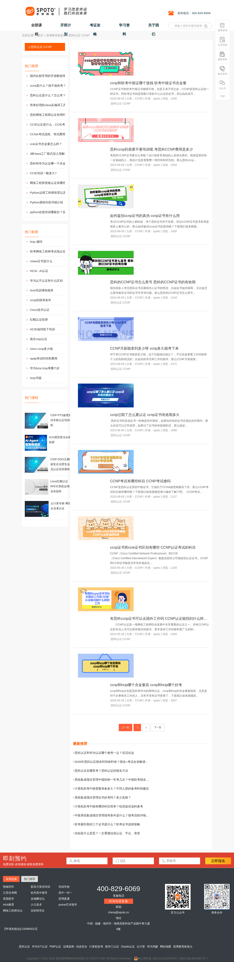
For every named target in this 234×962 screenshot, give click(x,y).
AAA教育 (8, 904)
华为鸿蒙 (152, 946)
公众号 (222, 85)
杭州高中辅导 (39, 892)
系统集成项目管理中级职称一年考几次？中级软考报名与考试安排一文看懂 (124, 779)
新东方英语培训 (40, 886)
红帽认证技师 (39, 319)
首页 (40, 35)
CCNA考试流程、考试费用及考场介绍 (52, 134)
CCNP (139, 98)
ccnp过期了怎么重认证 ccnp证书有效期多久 (145, 415)
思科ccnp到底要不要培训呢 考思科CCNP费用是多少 (151, 149)
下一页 (157, 727)
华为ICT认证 (40, 946)
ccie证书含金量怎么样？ (46, 144)
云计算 (141, 946)
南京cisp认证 (38, 339)
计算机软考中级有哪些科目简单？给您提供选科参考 (109, 806)
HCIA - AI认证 (39, 271)
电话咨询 (222, 70)
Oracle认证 (128, 946)
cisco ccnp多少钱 (41, 348)
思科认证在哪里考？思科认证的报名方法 (101, 770)
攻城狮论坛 (38, 898)
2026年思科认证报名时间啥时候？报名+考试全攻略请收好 (113, 761)
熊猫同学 (8, 886)
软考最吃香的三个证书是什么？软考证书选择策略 (107, 824)
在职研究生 (38, 910)
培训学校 (64, 886)
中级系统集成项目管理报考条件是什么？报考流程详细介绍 (113, 815)
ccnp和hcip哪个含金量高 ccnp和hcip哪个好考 (146, 685)
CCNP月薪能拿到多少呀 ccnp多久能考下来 (144, 348)
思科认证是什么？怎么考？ (48, 95)
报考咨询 (222, 27)
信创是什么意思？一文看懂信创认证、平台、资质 (107, 833)
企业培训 (222, 41)
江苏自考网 (10, 892)
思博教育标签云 (56, 35)
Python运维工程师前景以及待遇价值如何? (52, 192)
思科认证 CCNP (41, 46)
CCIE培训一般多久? (43, 173)
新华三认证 (112, 946)
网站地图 (165, 946)
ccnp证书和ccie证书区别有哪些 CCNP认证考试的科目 (153, 547)
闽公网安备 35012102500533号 (155, 958)
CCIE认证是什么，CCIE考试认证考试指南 (52, 124)
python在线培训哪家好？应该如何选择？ (52, 212)
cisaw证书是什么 (41, 261)
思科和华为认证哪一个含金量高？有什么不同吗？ (52, 163)
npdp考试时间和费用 (43, 358)
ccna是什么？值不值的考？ (48, 85)
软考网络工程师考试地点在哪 (49, 251)
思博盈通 (64, 898)
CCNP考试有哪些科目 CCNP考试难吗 (140, 481)
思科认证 (24, 946)
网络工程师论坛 (12, 910)
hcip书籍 (35, 378)
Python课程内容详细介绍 (46, 202)
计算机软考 (96, 946)
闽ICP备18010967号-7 (194, 958)
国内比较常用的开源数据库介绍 (51, 75)
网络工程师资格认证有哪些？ (49, 183)
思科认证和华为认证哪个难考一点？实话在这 (104, 752)
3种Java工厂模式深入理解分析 (50, 153)
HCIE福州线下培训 (42, 329)
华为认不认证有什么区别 (46, 280)
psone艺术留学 (67, 904)
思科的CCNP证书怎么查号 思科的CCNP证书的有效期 (153, 282)
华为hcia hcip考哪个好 (44, 368)
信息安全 (81, 946)
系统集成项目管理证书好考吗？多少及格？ (103, 797)
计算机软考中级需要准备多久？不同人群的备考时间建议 (112, 788)
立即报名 (218, 861)
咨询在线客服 (118, 901)
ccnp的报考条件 (40, 300)
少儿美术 (36, 904)
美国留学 (8, 898)
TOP (222, 96)
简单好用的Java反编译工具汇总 (51, 105)
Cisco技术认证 (39, 309)
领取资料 (222, 56)
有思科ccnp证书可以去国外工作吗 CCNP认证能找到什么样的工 (160, 619)
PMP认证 (55, 946)
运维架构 (68, 946)
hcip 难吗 (36, 241)
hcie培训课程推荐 (41, 290)
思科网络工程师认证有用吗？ (49, 114)
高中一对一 (65, 892)
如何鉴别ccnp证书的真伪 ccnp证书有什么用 (145, 216)
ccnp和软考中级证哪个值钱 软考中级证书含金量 (148, 83)
